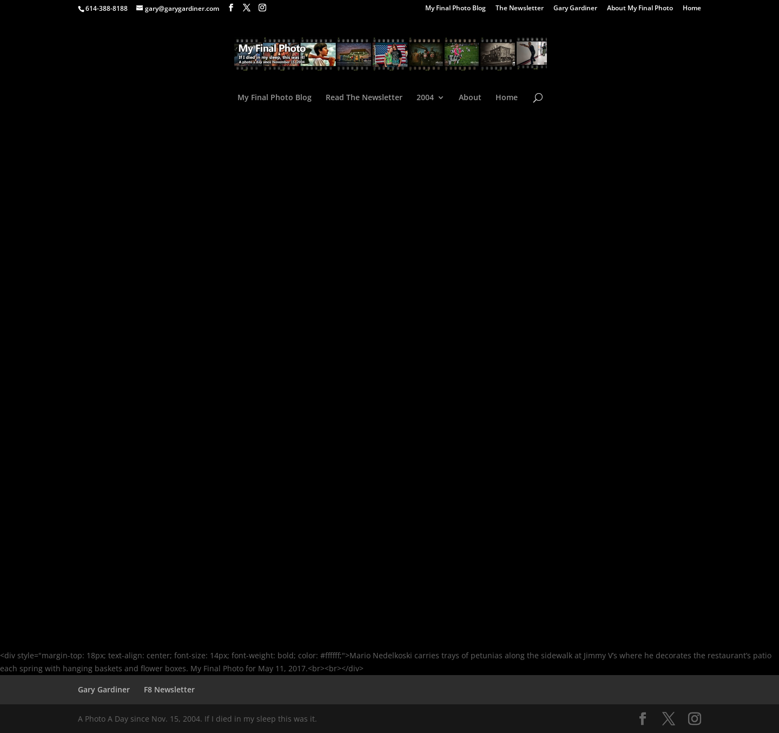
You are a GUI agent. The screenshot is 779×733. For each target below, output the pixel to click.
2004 (425, 98)
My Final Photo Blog (455, 8)
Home (692, 8)
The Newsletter (520, 8)
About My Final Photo (640, 8)
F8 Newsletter (169, 689)
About (470, 98)
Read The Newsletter (364, 98)
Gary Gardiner (575, 8)
